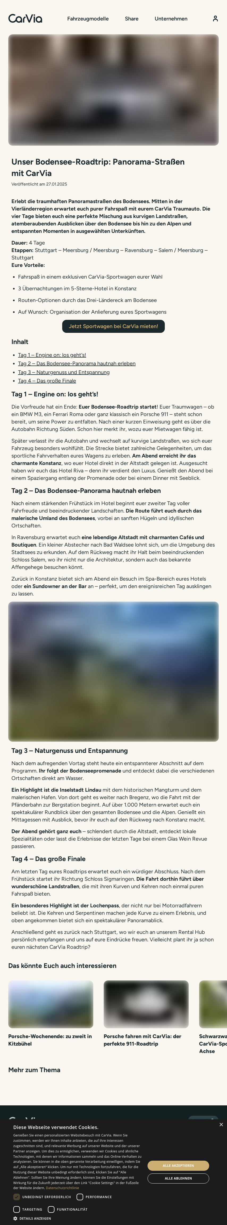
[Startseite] (25, 18)
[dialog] (113, 1172)
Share (131, 18)
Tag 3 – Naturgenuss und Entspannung (64, 372)
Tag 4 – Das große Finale (47, 380)
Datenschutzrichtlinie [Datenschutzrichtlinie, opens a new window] (62, 1188)
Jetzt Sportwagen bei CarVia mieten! (113, 326)
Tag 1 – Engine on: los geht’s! (52, 355)
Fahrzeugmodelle (88, 18)
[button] (77, 1218)
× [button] (221, 1125)
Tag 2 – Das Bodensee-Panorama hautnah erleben (77, 363)
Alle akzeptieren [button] (178, 1165)
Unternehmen (171, 18)
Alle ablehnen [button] (178, 1178)
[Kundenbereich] (215, 18)
